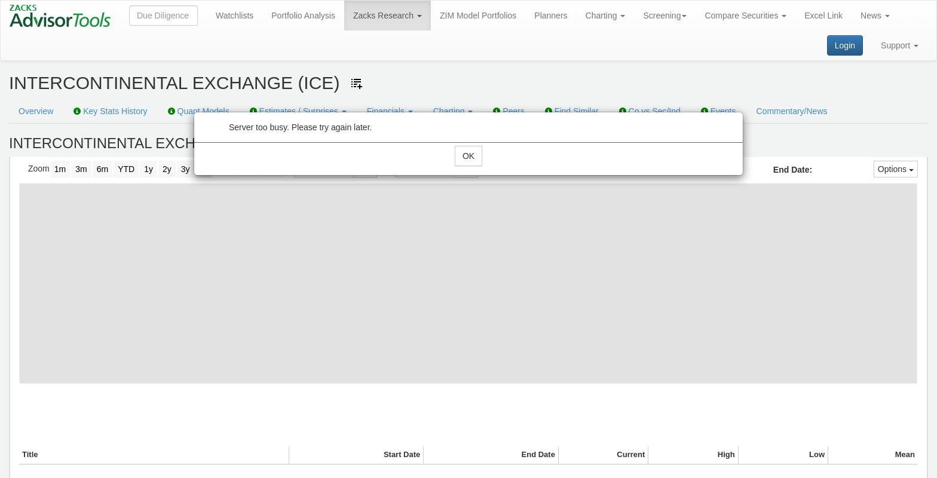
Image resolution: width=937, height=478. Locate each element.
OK (468, 156)
